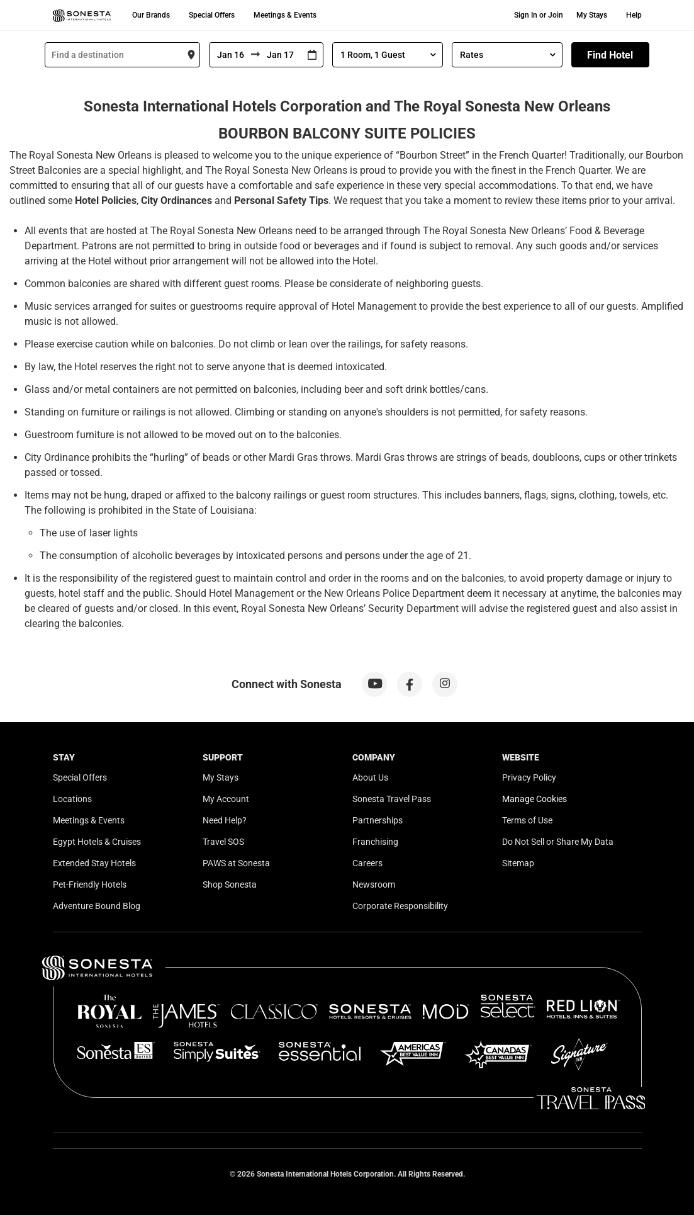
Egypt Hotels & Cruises (97, 842)
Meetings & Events (285, 15)
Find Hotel (610, 55)
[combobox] (122, 54)
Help (634, 15)
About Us (370, 777)
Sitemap (518, 863)
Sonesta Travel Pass (391, 799)
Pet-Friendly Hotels (89, 884)
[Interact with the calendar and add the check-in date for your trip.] (312, 55)
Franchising (375, 842)
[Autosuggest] (122, 54)
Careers (367, 863)
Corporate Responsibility (400, 906)
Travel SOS (223, 842)
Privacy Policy (529, 777)
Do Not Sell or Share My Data (557, 842)
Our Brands (151, 15)
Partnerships (377, 820)
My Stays (591, 15)
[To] (280, 54)
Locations (72, 799)
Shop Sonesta (230, 884)
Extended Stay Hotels (94, 863)
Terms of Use (527, 820)
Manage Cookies (534, 799)
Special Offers (212, 15)
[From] (230, 54)
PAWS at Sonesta (236, 863)
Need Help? (225, 820)
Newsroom (373, 884)
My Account (226, 799)
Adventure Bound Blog (96, 906)
